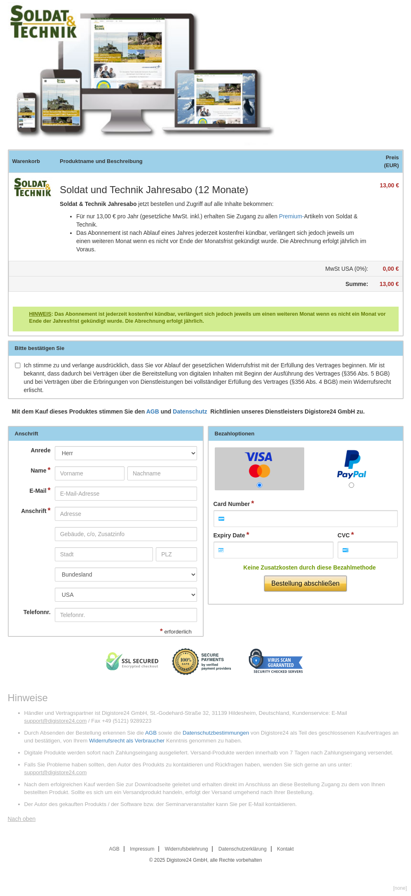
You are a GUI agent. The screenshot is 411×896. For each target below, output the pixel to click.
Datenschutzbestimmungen (216, 733)
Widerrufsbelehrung (186, 849)
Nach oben (22, 819)
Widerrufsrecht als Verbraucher (126, 741)
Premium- (291, 216)
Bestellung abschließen (305, 583)
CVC (344, 535)
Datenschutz (191, 411)
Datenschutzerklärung (242, 849)
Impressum (142, 849)
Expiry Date (229, 535)
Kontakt (285, 849)
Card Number (232, 504)
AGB (152, 411)
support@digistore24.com (55, 721)
